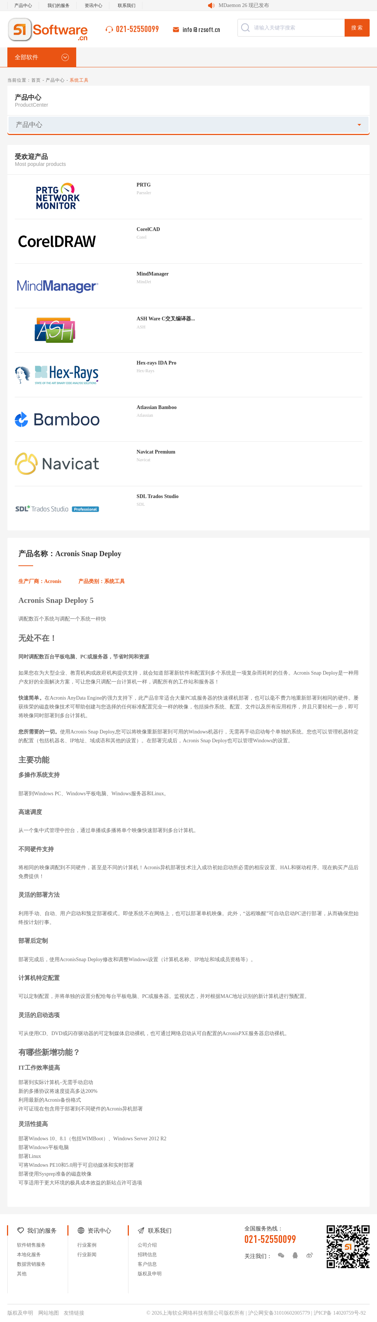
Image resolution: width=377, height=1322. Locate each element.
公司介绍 (147, 1245)
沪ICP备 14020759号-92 (340, 1313)
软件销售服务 (31, 1245)
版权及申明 (150, 1273)
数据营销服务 (31, 1264)
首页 (36, 80)
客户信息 (147, 1264)
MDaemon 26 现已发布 (244, 5)
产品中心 (23, 5)
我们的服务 (58, 5)
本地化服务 (29, 1254)
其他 (22, 1273)
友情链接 (74, 1313)
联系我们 (126, 5)
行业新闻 (86, 1254)
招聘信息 (147, 1254)
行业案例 (86, 1245)
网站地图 (48, 1313)
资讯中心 (93, 5)
